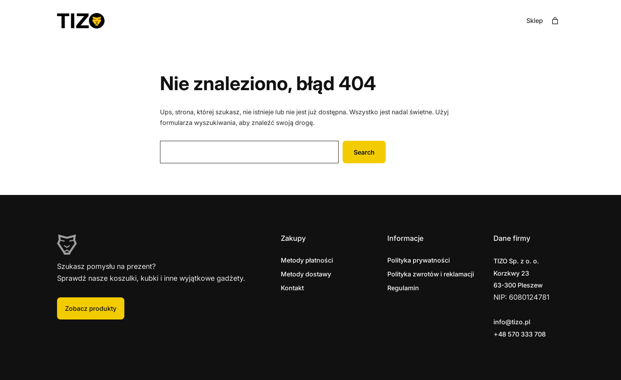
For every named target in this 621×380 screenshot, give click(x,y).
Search (364, 152)
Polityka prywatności (418, 260)
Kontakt (292, 288)
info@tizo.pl (511, 322)
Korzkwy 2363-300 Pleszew (518, 273)
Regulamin (403, 288)
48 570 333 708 (522, 334)
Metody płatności (307, 260)
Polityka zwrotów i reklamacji (430, 274)
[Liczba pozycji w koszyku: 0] (555, 21)
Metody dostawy (306, 274)
